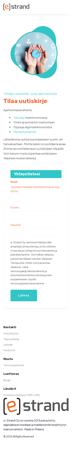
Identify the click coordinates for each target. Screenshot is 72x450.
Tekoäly (18, 117)
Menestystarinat (24, 132)
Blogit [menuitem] (7, 380)
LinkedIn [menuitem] (8, 344)
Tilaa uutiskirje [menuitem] (11, 339)
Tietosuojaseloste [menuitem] (13, 365)
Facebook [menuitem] (9, 350)
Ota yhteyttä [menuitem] (10, 333)
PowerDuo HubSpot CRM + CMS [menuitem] (21, 395)
